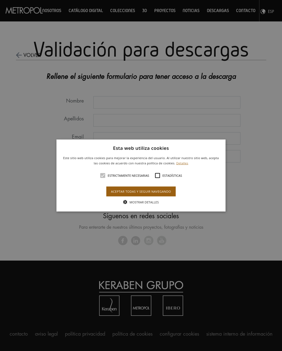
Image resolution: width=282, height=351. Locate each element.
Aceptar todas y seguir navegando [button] (141, 191)
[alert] (141, 175)
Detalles (182, 163)
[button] (141, 175)
